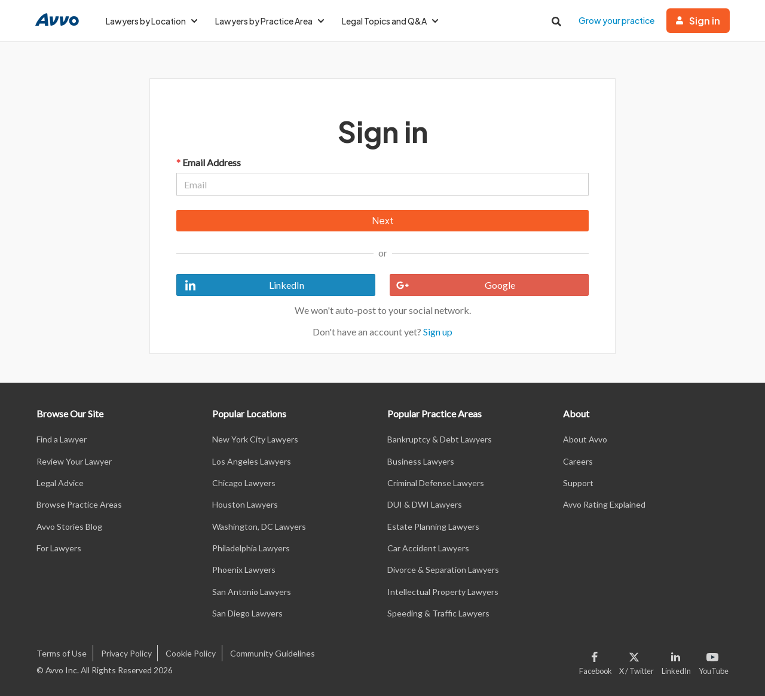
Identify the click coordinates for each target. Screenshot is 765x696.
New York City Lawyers (255, 439)
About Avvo (585, 439)
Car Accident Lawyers (428, 548)
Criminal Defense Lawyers (435, 483)
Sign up (437, 331)
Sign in (698, 20)
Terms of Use (61, 653)
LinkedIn (240, 285)
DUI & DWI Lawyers (424, 504)
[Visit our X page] (637, 660)
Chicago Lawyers (244, 483)
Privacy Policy (126, 653)
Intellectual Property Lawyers (442, 592)
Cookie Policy (191, 653)
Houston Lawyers (245, 504)
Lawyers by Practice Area (269, 21)
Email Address (208, 162)
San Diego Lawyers (247, 613)
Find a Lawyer (61, 439)
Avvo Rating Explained (604, 504)
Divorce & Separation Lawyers (443, 569)
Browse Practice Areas (79, 504)
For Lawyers (58, 548)
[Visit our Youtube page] (712, 660)
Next (383, 220)
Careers (578, 461)
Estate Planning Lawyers (433, 526)
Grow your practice (616, 20)
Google (452, 285)
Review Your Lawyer (74, 461)
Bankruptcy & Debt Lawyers (439, 439)
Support (578, 483)
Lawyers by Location (151, 21)
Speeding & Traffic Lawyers (438, 613)
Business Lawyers (420, 461)
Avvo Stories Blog (69, 526)
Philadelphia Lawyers (251, 548)
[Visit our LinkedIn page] (676, 660)
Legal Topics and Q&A (390, 21)
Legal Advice (60, 483)
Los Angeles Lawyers (251, 461)
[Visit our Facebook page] (597, 660)
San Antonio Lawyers (251, 592)
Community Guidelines (272, 653)
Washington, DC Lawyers (259, 526)
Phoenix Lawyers (244, 569)
